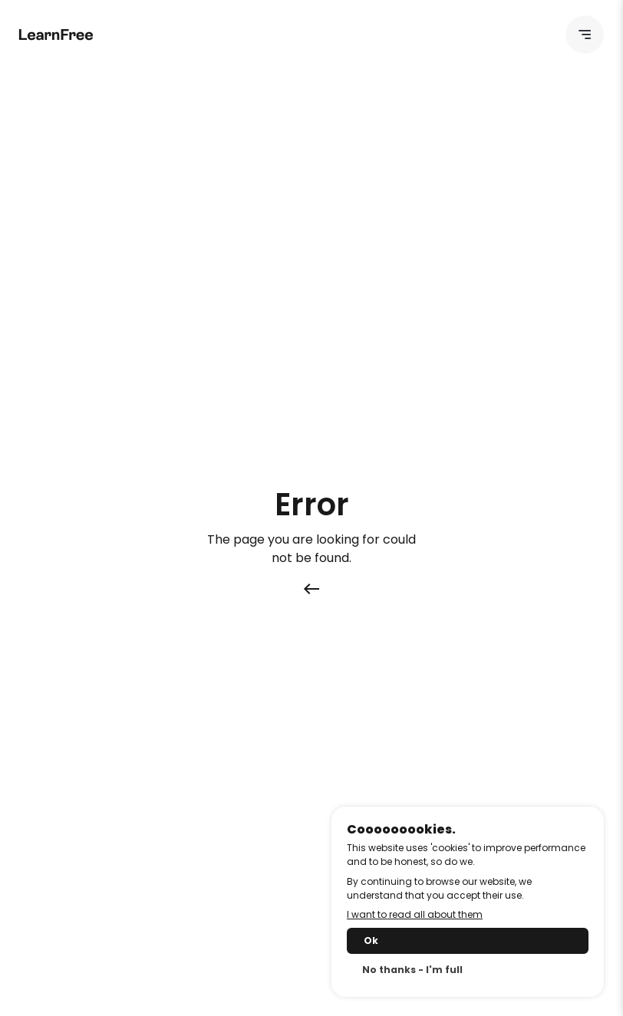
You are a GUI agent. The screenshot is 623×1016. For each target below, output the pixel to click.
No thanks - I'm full (412, 969)
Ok (371, 940)
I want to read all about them (415, 914)
